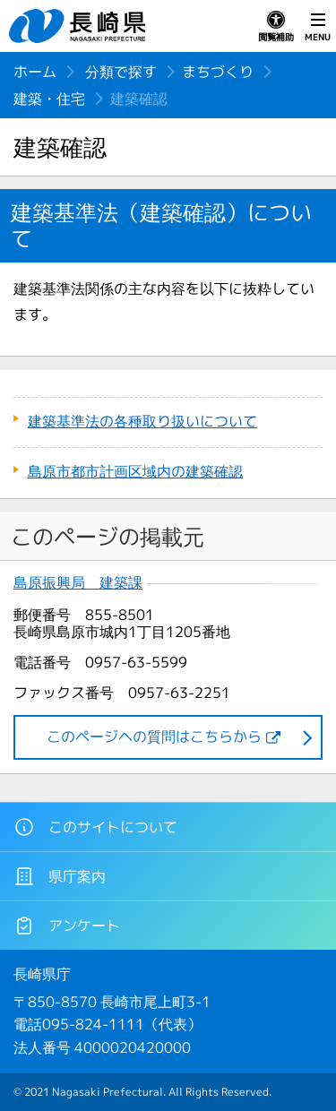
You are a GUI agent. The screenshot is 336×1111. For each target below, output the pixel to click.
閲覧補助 (276, 27)
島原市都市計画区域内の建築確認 (135, 471)
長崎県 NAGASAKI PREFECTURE (80, 26)
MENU (318, 27)
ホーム (34, 72)
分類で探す (121, 72)
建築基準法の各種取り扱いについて (142, 421)
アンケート (66, 925)
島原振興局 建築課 (77, 582)
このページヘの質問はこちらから (154, 736)
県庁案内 (59, 876)
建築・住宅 (49, 98)
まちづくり (218, 72)
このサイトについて (95, 827)
